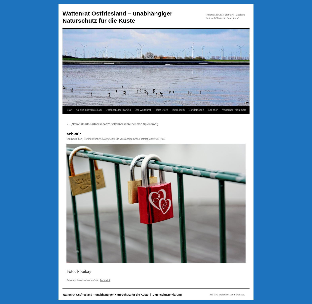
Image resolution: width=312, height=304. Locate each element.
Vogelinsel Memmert (234, 109)
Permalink (105, 280)
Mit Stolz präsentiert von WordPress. (227, 294)
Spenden (213, 109)
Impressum (178, 109)
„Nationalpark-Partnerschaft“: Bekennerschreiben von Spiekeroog (112, 124)
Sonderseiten (196, 109)
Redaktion (76, 139)
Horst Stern (161, 109)
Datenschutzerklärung (118, 109)
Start (69, 109)
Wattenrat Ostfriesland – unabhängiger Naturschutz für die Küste (105, 294)
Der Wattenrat (143, 109)
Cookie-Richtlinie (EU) (89, 109)
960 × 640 (154, 139)
